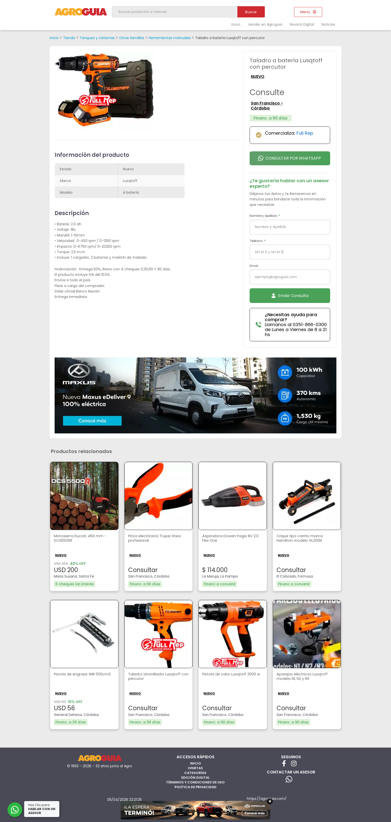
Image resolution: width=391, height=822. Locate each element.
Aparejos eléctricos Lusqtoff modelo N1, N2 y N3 (304, 677)
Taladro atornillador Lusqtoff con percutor (156, 677)
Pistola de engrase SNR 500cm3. (76, 677)
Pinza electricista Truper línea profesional (157, 538)
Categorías (195, 772)
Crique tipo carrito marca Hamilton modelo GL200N (302, 538)
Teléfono (256, 241)
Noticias (328, 24)
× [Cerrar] (270, 801)
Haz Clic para (42, 809)
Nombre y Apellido (264, 216)
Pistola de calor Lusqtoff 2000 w (231, 677)
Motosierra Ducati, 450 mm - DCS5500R (82, 538)
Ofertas (195, 767)
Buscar (251, 11)
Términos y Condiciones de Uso (195, 781)
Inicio (235, 24)
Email (254, 266)
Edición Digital (195, 777)
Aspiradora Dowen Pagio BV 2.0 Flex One (229, 538)
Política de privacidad (195, 786)
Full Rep (304, 133)
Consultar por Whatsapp (289, 158)
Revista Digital (302, 24)
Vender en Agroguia (265, 24)
